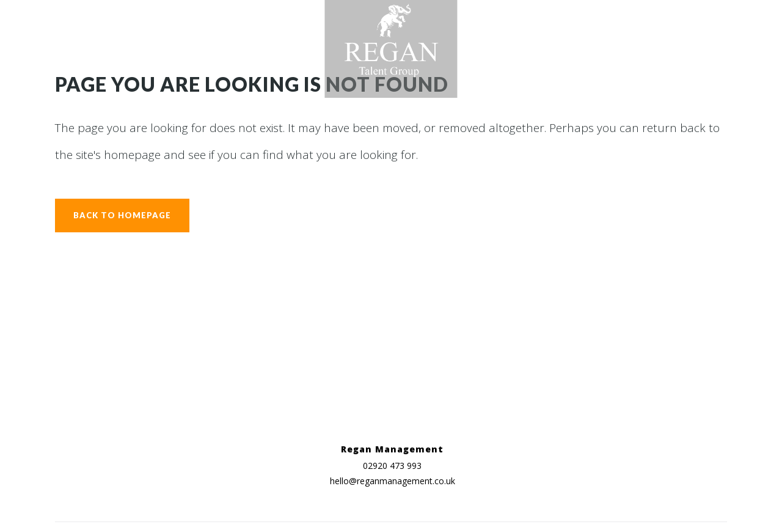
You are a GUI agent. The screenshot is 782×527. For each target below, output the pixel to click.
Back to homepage (122, 215)
